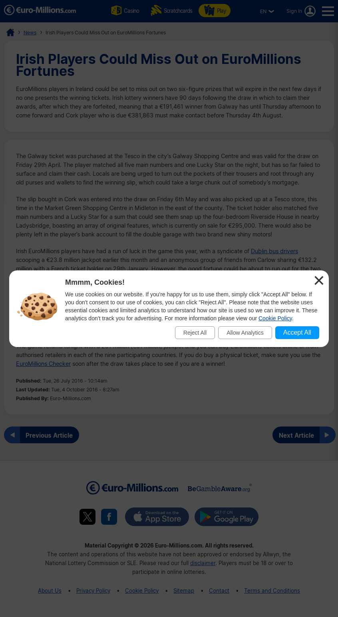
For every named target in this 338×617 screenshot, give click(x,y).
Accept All (297, 332)
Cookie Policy (275, 318)
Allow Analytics (245, 332)
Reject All (195, 332)
